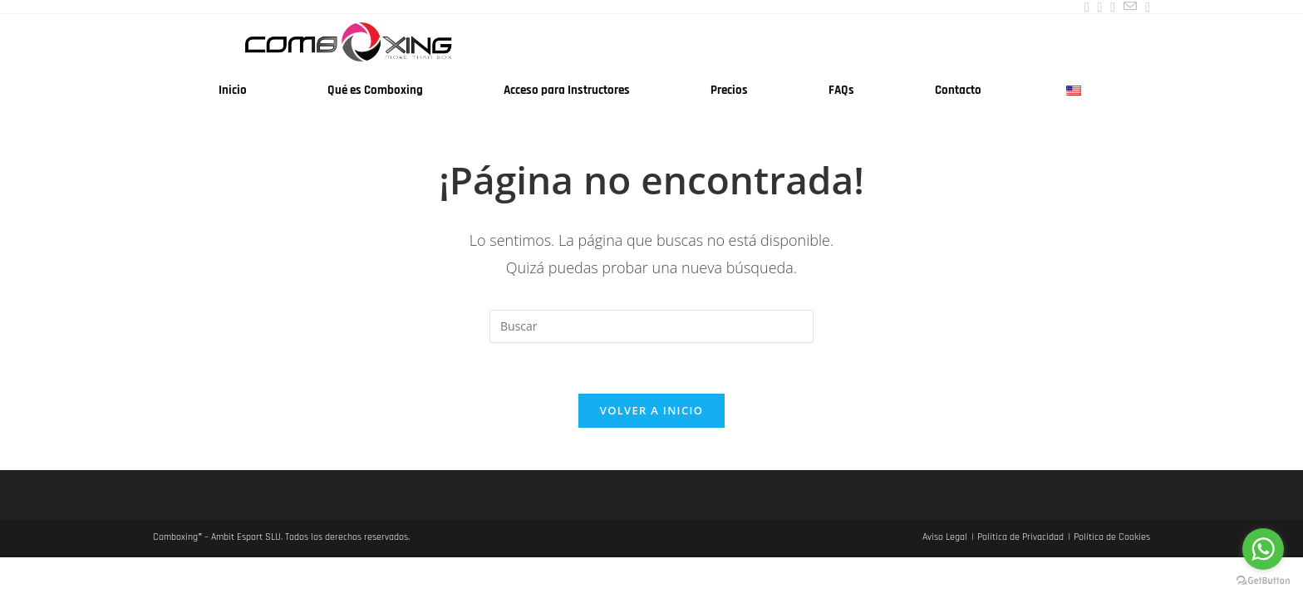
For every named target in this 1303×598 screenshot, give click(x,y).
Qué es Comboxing (375, 90)
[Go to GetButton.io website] (1263, 581)
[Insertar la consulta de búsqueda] (651, 326)
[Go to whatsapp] (1263, 549)
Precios (729, 90)
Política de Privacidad (1020, 537)
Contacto (958, 90)
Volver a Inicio (651, 410)
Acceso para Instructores (567, 90)
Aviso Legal (944, 537)
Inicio (233, 90)
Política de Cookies (1112, 537)
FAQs (841, 90)
